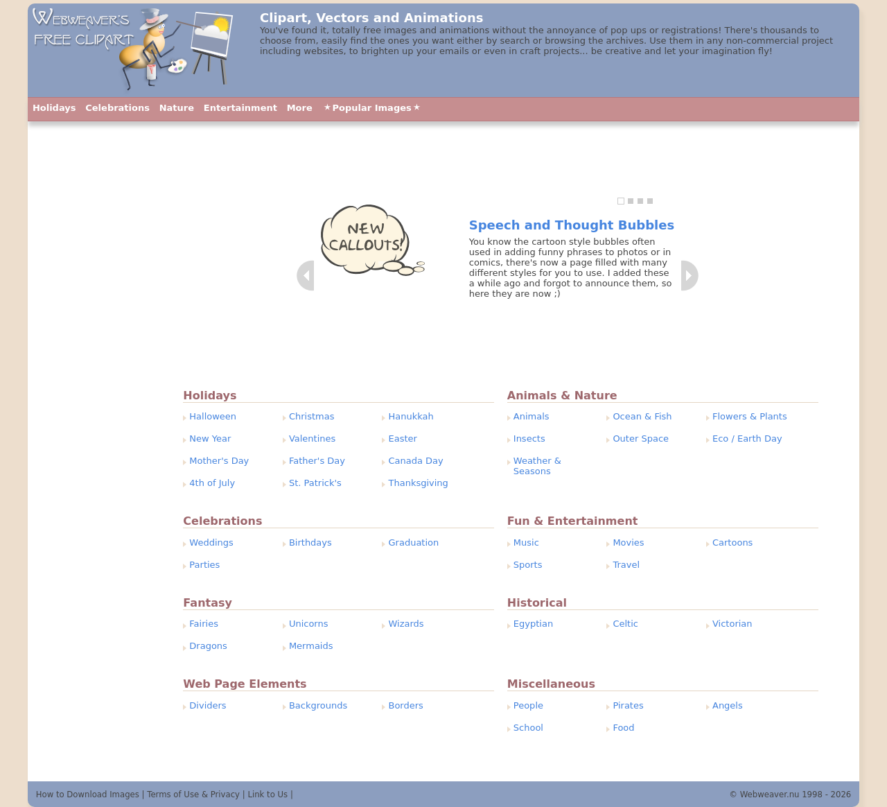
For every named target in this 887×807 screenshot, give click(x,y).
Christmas (312, 416)
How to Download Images (87, 794)
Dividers (207, 705)
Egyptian (533, 623)
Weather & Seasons (537, 465)
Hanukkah (411, 416)
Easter (403, 438)
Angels (727, 705)
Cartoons (732, 542)
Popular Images (372, 108)
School (528, 727)
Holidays (54, 108)
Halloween (212, 416)
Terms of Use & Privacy (193, 794)
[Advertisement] (95, 433)
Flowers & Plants (749, 416)
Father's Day (317, 460)
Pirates (628, 705)
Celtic (625, 623)
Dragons (208, 646)
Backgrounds (318, 705)
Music (526, 542)
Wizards (406, 623)
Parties (204, 564)
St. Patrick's (315, 483)
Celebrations (117, 108)
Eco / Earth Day (747, 438)
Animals (531, 416)
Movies (628, 542)
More (300, 108)
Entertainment (240, 108)
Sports (528, 564)
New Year (210, 438)
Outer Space (641, 438)
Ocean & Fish (642, 416)
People (528, 705)
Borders (406, 705)
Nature (176, 108)
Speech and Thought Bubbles (571, 225)
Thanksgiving (418, 483)
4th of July (212, 483)
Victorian (732, 623)
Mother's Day (219, 460)
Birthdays (310, 542)
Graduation (414, 542)
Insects (529, 438)
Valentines (312, 438)
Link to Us (267, 794)
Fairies (203, 623)
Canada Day (416, 460)
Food (623, 727)
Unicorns (308, 623)
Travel (626, 564)
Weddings (211, 542)
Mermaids (311, 646)
